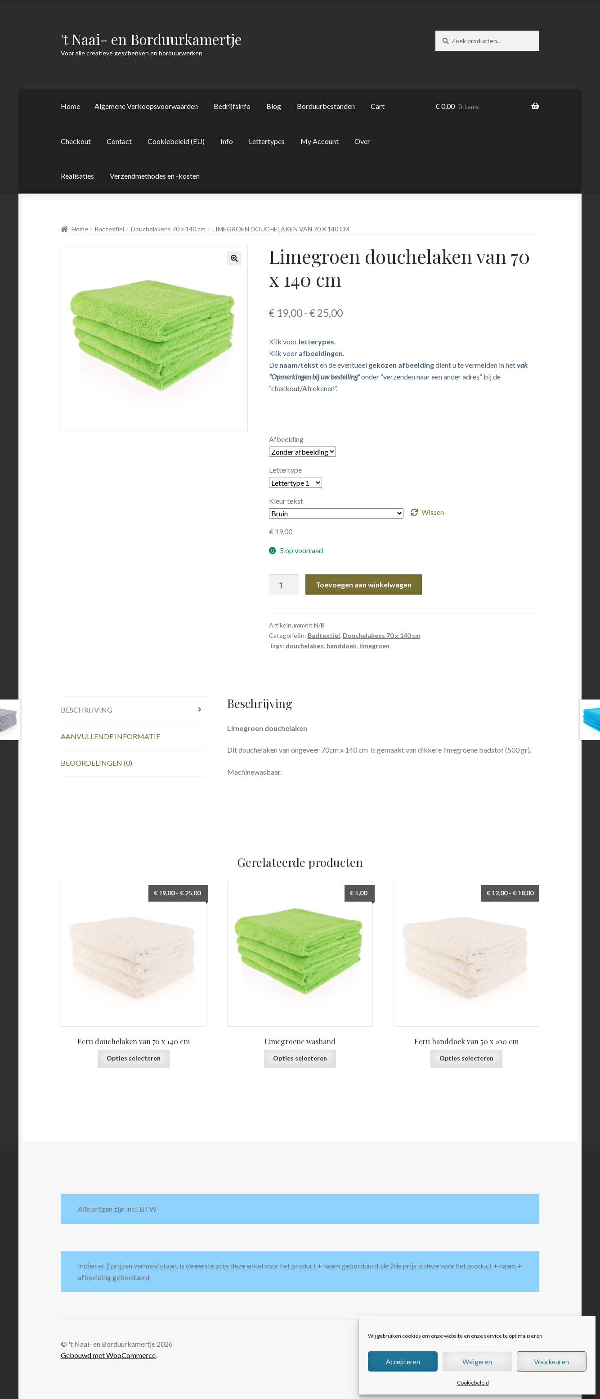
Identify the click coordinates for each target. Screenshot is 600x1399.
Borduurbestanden (326, 106)
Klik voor (301, 341)
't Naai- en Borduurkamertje (151, 39)
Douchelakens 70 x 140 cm (168, 229)
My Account (319, 141)
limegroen (374, 646)
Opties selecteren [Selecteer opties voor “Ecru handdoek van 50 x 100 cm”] (466, 1058)
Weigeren (477, 1362)
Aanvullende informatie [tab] (110, 736)
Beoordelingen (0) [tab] (96, 762)
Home (70, 106)
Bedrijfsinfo (232, 106)
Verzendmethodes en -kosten (155, 175)
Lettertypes (267, 141)
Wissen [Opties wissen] (432, 512)
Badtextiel (109, 229)
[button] (234, 258)
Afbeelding (286, 439)
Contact (119, 141)
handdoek (342, 646)
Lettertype (285, 469)
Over (362, 141)
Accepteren (403, 1362)
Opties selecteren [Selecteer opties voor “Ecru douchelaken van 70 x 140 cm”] (134, 1058)
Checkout (76, 141)
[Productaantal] (284, 584)
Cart (378, 106)
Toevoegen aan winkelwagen (364, 584)
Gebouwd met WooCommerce (108, 1355)
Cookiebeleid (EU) (176, 141)
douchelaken (305, 646)
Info (226, 141)
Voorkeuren (551, 1362)
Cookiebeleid (473, 1382)
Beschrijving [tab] (86, 709)
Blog (273, 106)
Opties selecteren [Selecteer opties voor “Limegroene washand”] (300, 1058)
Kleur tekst (286, 500)
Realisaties (77, 175)
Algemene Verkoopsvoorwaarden (146, 106)
